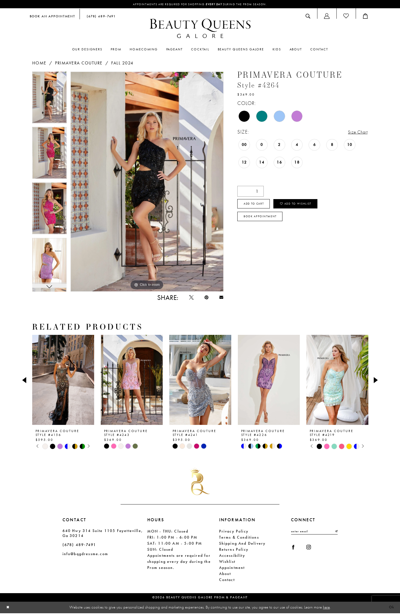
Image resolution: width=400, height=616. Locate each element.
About (225, 576)
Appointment (232, 570)
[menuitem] (52, 16)
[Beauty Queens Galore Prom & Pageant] (200, 29)
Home (39, 63)
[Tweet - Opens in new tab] (186, 299)
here (326, 610)
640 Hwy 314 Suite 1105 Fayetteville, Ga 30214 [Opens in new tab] (102, 536)
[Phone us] (100, 16)
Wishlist (227, 564)
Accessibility (232, 558)
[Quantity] (250, 191)
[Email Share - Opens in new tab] (220, 299)
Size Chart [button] (356, 132)
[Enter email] (314, 534)
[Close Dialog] (8, 610)
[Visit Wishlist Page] (346, 17)
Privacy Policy (234, 534)
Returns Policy (234, 552)
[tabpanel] (49, 100)
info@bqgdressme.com (85, 556)
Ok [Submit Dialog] (391, 610)
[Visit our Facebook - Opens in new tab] (294, 552)
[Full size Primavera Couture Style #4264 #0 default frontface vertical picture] (147, 182)
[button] (326, 17)
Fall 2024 (122, 63)
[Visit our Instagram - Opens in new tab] (312, 552)
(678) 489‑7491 (79, 547)
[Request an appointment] (52, 16)
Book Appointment (264, 221)
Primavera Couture (79, 63)
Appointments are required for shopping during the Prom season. (200, 4)
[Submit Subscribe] (335, 534)
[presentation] (63, 383)
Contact (227, 582)
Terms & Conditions (239, 540)
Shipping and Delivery (242, 546)
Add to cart (257, 206)
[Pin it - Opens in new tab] (203, 299)
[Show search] (308, 16)
